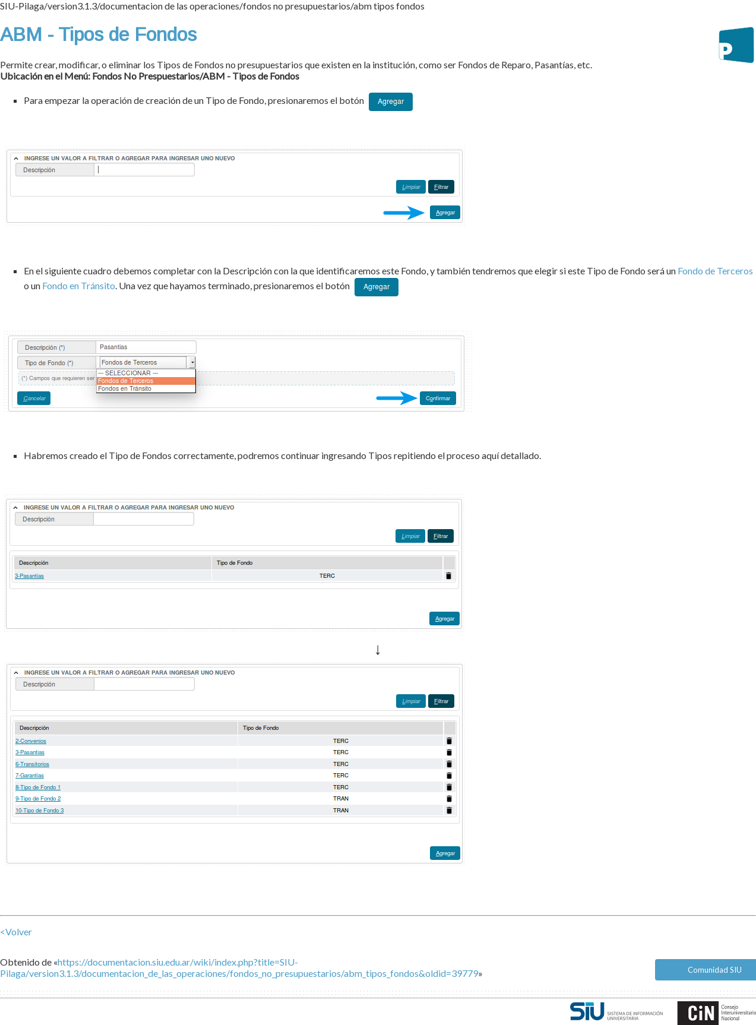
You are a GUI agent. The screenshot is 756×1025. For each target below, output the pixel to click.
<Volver (16, 931)
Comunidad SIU (715, 970)
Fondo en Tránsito (78, 285)
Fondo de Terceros (715, 270)
